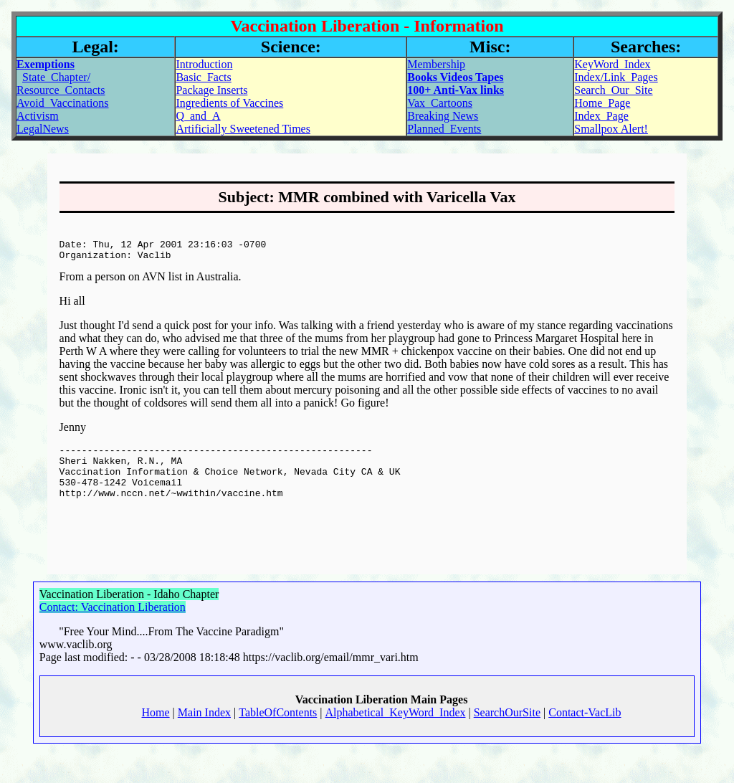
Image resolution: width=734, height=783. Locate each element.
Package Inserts (211, 90)
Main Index (204, 740)
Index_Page (601, 116)
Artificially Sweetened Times (243, 129)
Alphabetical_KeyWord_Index (395, 740)
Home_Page (602, 103)
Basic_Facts (203, 77)
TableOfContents (278, 740)
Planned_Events (444, 129)
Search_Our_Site (613, 90)
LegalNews (42, 129)
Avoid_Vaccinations (62, 103)
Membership (436, 64)
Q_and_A (198, 116)
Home (156, 740)
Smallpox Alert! (611, 129)
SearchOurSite (507, 740)
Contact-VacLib (584, 740)
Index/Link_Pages (615, 77)
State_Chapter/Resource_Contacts (60, 83)
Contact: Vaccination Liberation (112, 635)
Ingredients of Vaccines (229, 103)
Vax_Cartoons (439, 103)
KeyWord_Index (612, 64)
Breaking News (442, 116)
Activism (37, 116)
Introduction (204, 64)
